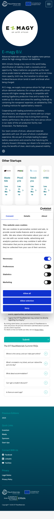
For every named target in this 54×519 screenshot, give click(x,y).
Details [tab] (27, 216)
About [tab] (44, 216)
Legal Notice (6, 475)
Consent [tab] (9, 216)
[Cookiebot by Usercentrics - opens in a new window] (40, 209)
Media (4, 434)
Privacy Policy (7, 479)
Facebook (8, 455)
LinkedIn (8, 459)
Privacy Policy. (39, 329)
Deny (27, 308)
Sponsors (5, 438)
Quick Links (7, 425)
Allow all (27, 293)
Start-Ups (6, 442)
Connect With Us (10, 450)
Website (3, 151)
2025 (4, 417)
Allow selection (27, 301)
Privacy (5, 470)
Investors (5, 430)
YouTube (8, 463)
